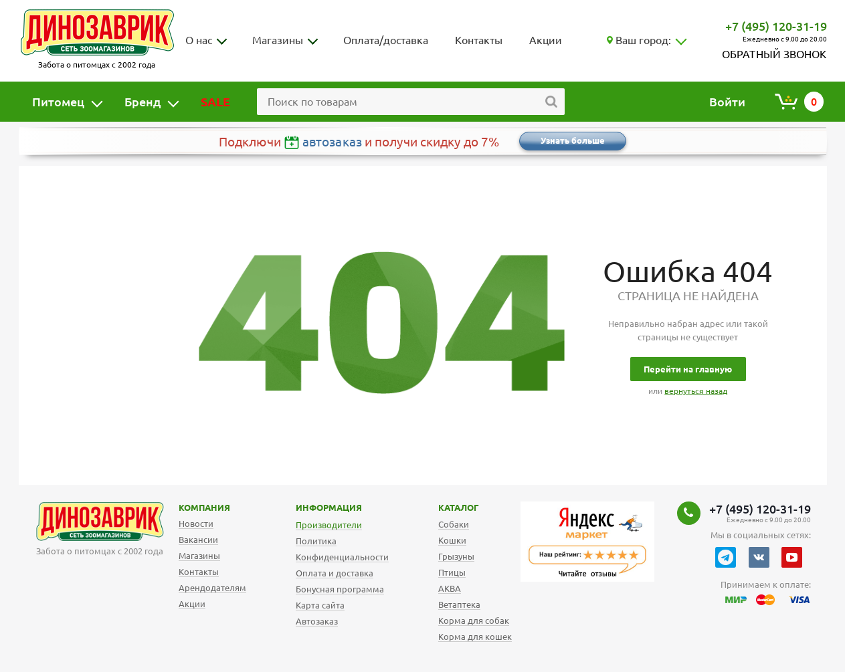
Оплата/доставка (385, 40)
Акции (545, 40)
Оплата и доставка (334, 573)
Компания (187, 507)
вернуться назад (695, 390)
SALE (215, 101)
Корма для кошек (475, 636)
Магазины (277, 40)
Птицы (452, 572)
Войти (727, 101)
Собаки (453, 524)
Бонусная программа (340, 589)
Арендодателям (212, 587)
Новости (196, 523)
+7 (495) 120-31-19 (776, 26)
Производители (329, 525)
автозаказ (332, 141)
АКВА (449, 588)
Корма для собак (473, 620)
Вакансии (198, 539)
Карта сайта (320, 605)
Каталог (448, 507)
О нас (198, 40)
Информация (308, 507)
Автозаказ (317, 621)
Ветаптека (459, 604)
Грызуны (456, 556)
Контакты (478, 40)
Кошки (452, 540)
